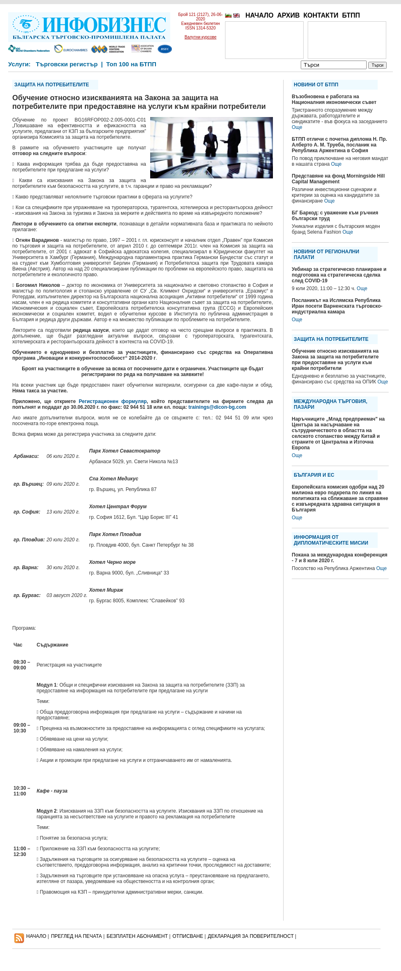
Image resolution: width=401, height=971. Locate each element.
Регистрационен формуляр (113, 401)
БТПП (351, 15)
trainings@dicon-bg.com (217, 407)
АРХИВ (288, 15)
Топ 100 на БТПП (131, 64)
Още (297, 127)
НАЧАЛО (260, 15)
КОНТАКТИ (320, 15)
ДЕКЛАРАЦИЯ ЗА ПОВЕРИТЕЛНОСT (251, 936)
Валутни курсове (200, 37)
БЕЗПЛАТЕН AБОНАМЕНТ (137, 936)
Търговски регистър (66, 64)
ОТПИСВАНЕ (188, 936)
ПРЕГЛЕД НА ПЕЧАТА (76, 936)
